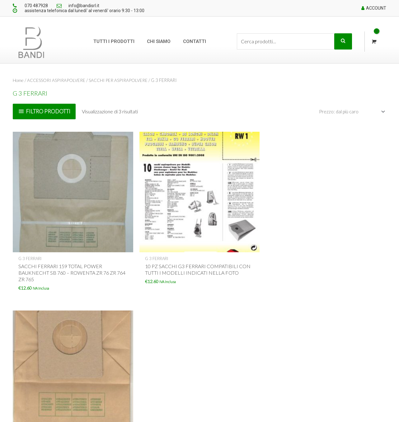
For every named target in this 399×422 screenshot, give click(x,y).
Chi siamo (159, 41)
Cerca (343, 41)
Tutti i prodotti (113, 41)
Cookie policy (178, 366)
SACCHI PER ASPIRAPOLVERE (122, 80)
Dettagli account (256, 347)
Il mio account (253, 338)
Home (19, 80)
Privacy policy (178, 375)
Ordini (245, 356)
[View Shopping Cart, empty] (373, 41)
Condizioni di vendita (185, 347)
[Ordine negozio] (349, 111)
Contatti (194, 41)
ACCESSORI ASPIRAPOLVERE (58, 80)
